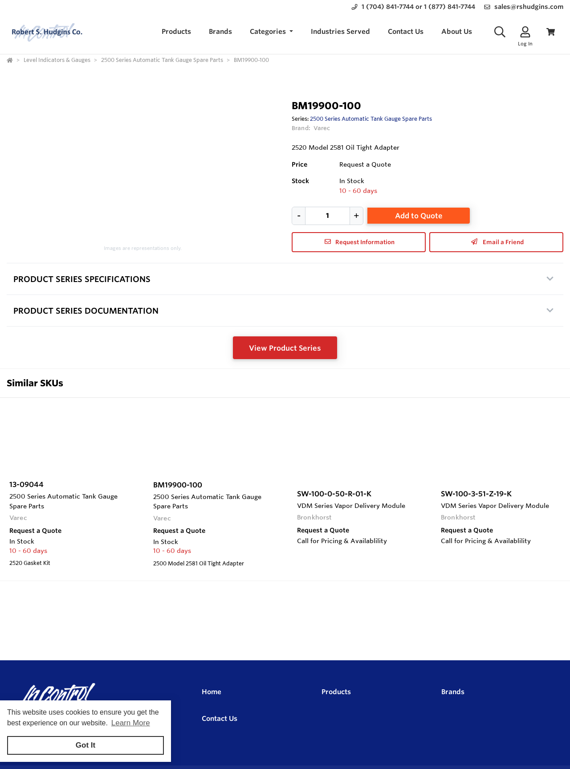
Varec (322, 127)
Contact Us (219, 718)
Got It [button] (85, 745)
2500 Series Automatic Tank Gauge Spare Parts (371, 118)
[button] (271, 32)
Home (211, 691)
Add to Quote (419, 215)
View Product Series (285, 348)
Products (336, 691)
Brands (452, 691)
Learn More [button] (130, 723)
